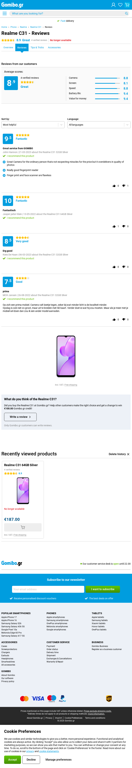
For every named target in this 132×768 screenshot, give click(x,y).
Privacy (49, 718)
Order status (52, 649)
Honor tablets (98, 626)
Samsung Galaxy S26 (11, 623)
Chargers (5, 652)
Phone (13, 27)
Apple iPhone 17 (9, 617)
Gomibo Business (100, 646)
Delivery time (52, 652)
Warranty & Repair (55, 662)
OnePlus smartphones (57, 623)
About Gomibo (8, 675)
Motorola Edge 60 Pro (11, 633)
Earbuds (5, 655)
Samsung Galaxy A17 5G (13, 636)
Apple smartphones (56, 617)
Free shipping (71, 385)
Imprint (58, 718)
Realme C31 (35, 27)
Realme (23, 27)
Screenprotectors (9, 649)
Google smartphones (56, 629)
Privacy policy (7, 681)
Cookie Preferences (73, 718)
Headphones (7, 658)
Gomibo (6, 671)
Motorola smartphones (57, 626)
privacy (30, 751)
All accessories (8, 665)
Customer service (58, 642)
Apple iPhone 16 (9, 620)
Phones (51, 613)
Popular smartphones (16, 613)
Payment (51, 646)
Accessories (9, 642)
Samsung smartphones (57, 620)
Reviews (48, 27)
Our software (7, 678)
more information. (96, 714)
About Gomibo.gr (35, 718)
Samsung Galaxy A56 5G (13, 626)
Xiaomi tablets (98, 623)
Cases (4, 646)
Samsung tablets (100, 620)
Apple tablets (98, 617)
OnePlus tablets (99, 629)
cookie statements (49, 751)
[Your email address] (48, 589)
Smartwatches (8, 662)
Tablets (97, 613)
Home (4, 27)
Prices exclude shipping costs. (98, 711)
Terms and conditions (95, 718)
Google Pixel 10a (9, 629)
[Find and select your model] (69, 13)
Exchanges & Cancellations (59, 658)
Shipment (51, 655)
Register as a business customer (107, 649)
